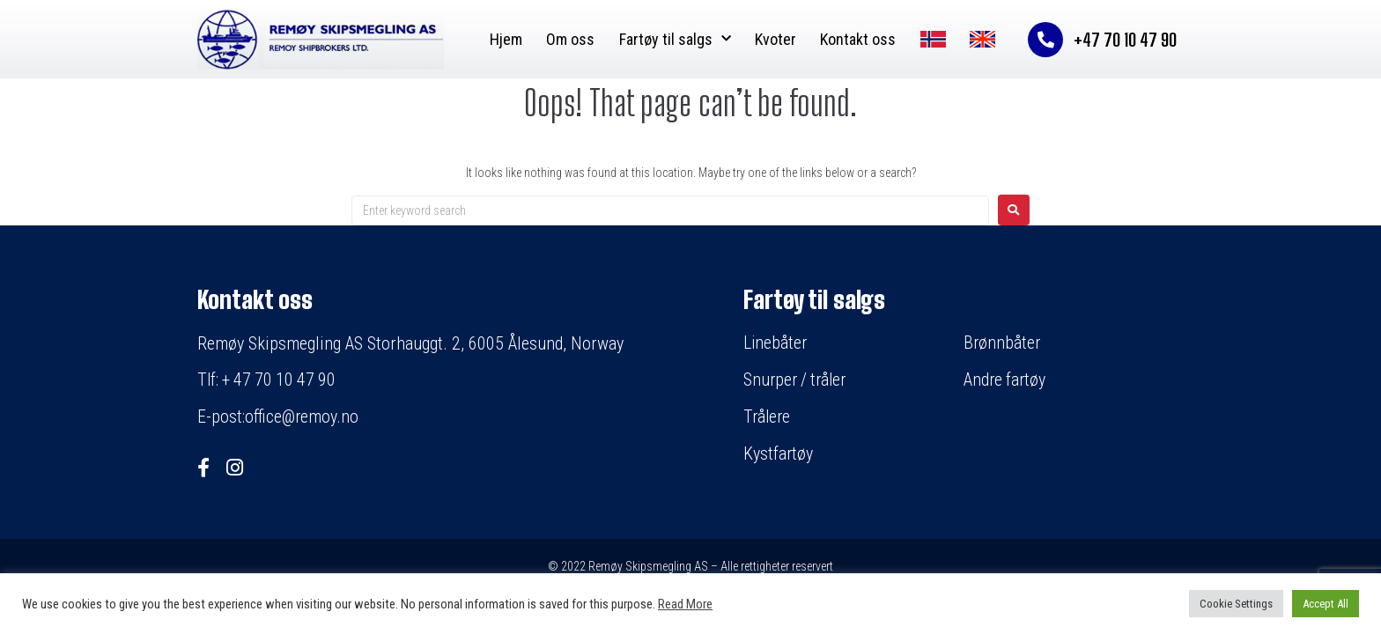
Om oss (570, 39)
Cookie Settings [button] (1236, 603)
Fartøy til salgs (675, 39)
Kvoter (775, 39)
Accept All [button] (1325, 603)
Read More (685, 604)
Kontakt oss (858, 39)
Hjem (506, 39)
